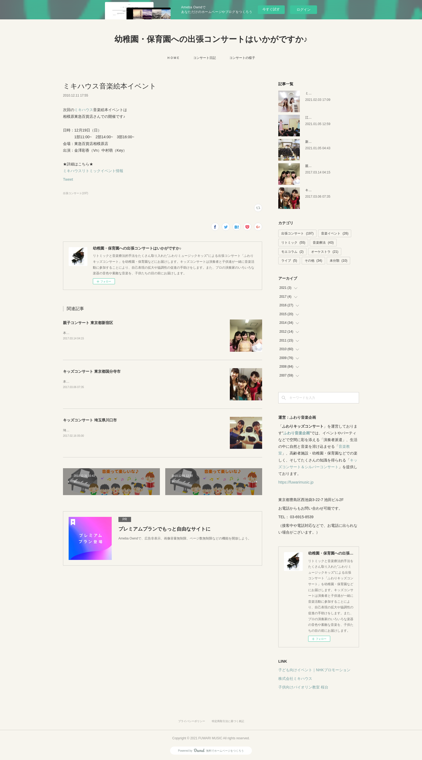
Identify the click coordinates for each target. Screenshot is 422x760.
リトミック (293, 242)
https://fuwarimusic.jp (296, 482)
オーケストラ (324, 252)
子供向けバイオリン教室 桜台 (303, 687)
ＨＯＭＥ (173, 58)
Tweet (68, 179)
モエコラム (292, 252)
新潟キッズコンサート (321, 142)
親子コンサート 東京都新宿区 (88, 323)
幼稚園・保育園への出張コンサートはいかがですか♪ (211, 39)
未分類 (338, 260)
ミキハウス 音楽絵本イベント (326, 93)
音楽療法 (323, 242)
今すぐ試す (271, 9)
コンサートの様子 (242, 58)
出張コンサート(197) (75, 193)
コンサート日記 (204, 58)
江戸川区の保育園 (318, 117)
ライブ (289, 260)
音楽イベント (334, 233)
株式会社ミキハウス (295, 678)
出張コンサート (297, 233)
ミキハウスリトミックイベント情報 (93, 171)
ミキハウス (83, 110)
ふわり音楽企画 (296, 433)
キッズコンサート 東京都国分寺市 (92, 371)
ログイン (304, 10)
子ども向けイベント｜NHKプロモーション (314, 670)
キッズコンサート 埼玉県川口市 (90, 420)
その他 (313, 260)
